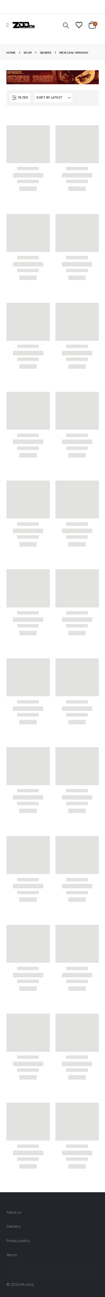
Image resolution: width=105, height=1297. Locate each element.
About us (13, 1212)
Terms (11, 1255)
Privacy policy (18, 1241)
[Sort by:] (53, 98)
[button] (9, 25)
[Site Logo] (23, 25)
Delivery (13, 1226)
